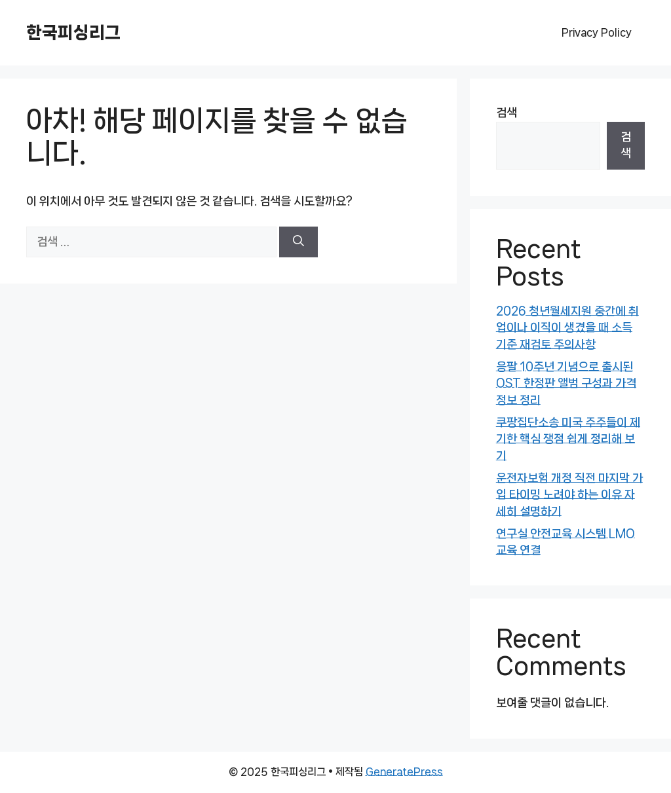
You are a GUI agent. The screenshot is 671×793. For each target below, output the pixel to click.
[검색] (298, 242)
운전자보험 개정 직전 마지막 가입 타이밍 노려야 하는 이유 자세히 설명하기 (569, 494)
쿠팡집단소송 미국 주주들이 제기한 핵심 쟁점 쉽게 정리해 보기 (568, 439)
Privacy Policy (597, 32)
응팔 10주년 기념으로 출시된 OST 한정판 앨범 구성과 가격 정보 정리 (566, 383)
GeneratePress (404, 771)
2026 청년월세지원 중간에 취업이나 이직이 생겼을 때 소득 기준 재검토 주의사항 (567, 327)
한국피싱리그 (73, 32)
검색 (506, 113)
